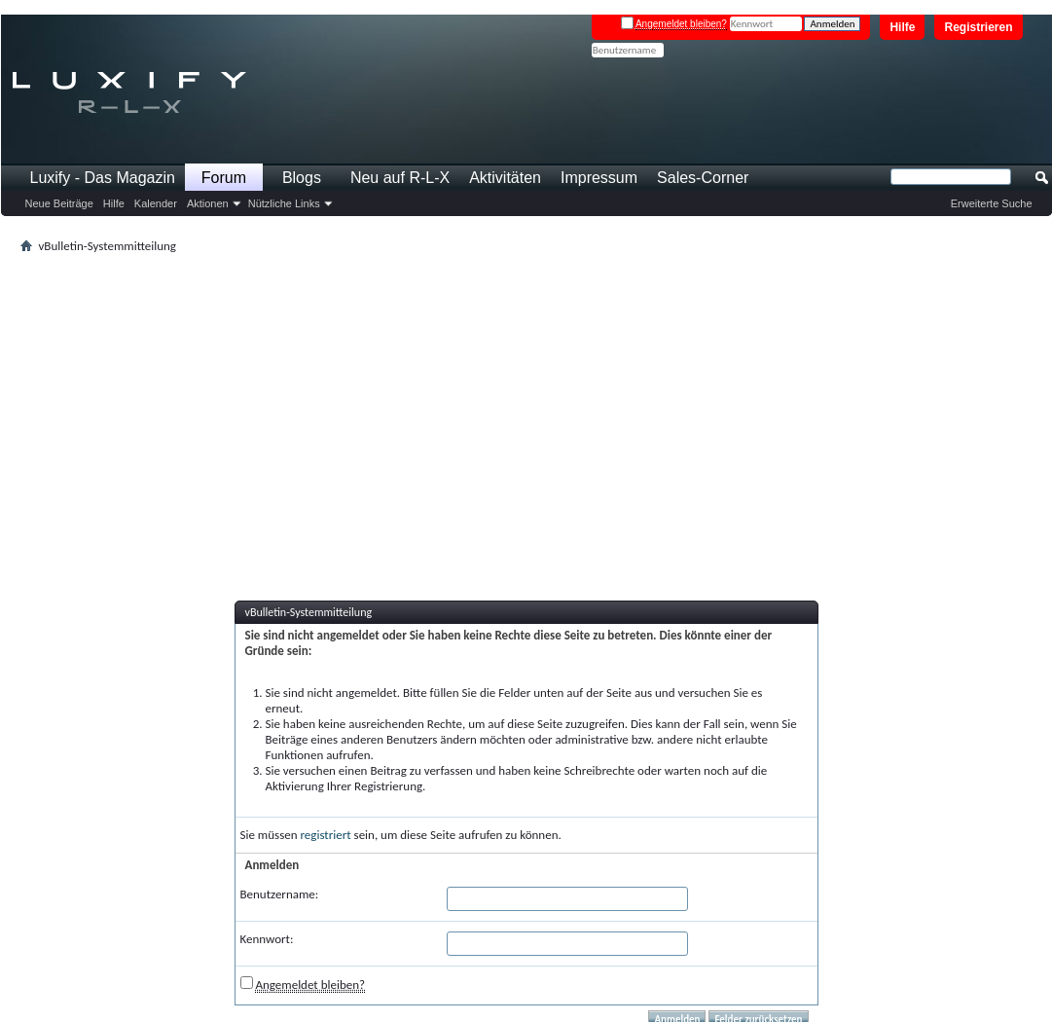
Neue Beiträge (59, 203)
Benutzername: (279, 894)
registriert (326, 834)
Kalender (155, 203)
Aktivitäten (505, 177)
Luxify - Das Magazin (102, 177)
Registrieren (978, 27)
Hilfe (902, 27)
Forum (223, 177)
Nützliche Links (284, 203)
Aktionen (208, 203)
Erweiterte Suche (992, 203)
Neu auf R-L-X (400, 177)
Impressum (599, 177)
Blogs (301, 177)
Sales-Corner (702, 177)
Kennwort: (267, 938)
